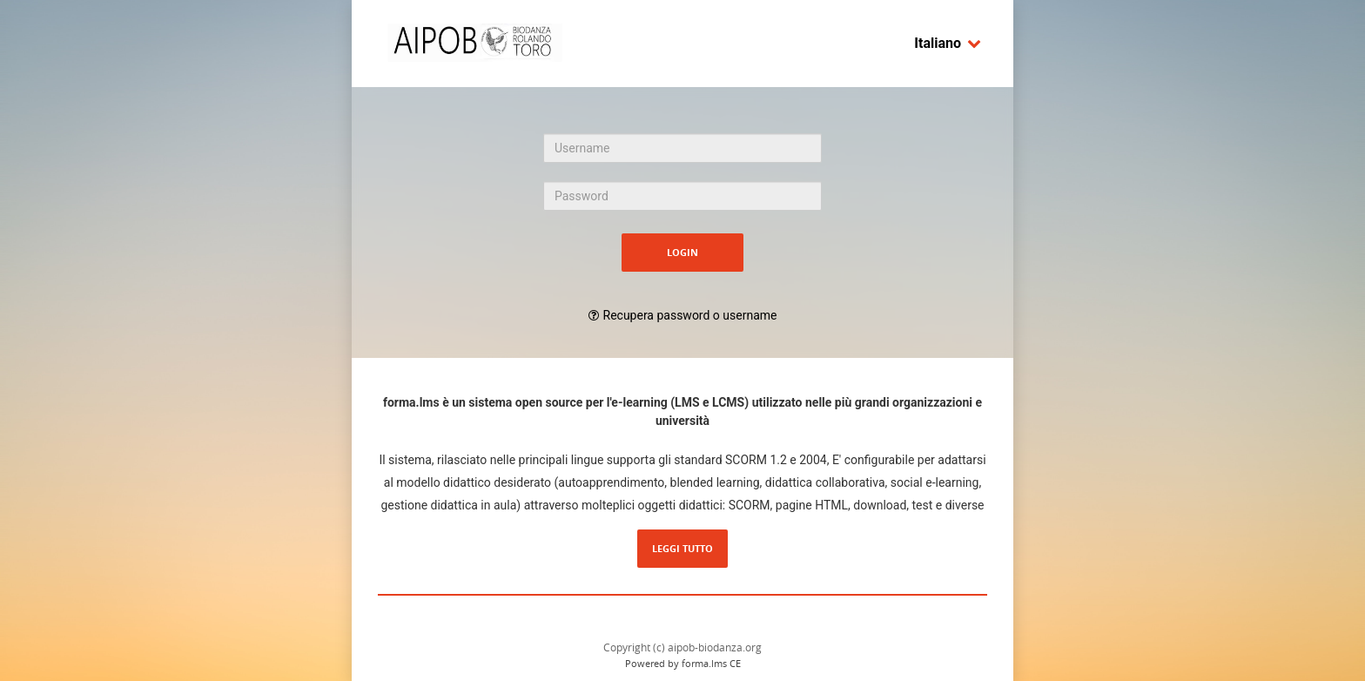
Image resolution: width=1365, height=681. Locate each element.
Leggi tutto (682, 548)
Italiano (948, 43)
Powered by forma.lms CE (683, 663)
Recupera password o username (690, 315)
